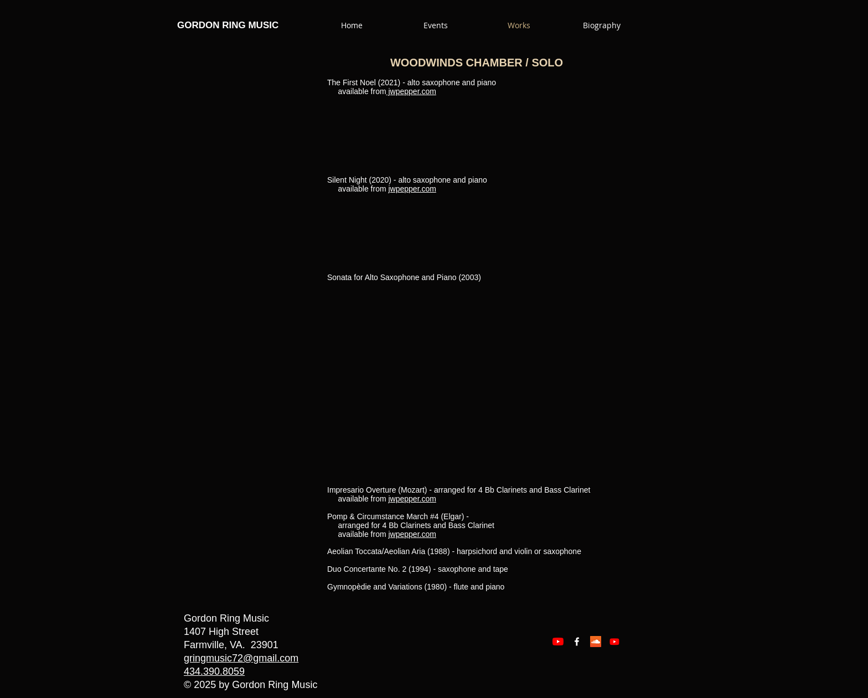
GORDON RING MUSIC (227, 25)
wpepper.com (413, 498)
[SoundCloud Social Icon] (595, 641)
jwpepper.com (411, 91)
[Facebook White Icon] (576, 641)
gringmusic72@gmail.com (241, 658)
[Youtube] (614, 641)
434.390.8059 (214, 671)
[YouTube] (558, 641)
